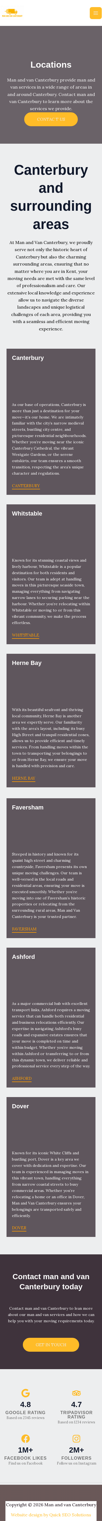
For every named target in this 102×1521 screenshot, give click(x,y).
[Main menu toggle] (96, 13)
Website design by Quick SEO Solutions (51, 1514)
